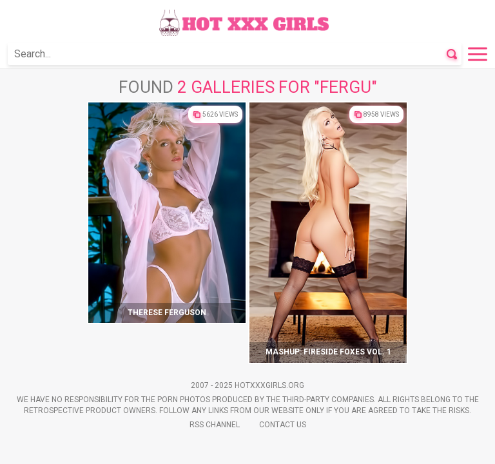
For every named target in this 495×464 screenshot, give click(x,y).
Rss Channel (214, 424)
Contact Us (282, 424)
